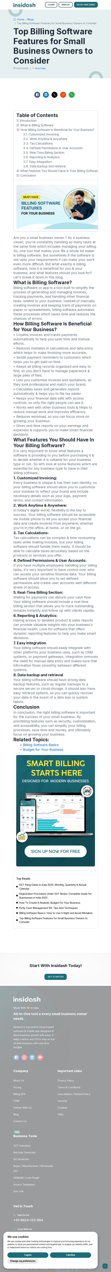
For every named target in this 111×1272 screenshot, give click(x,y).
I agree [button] (28, 1255)
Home (18, 19)
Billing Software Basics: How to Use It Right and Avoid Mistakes (56, 913)
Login (51, 4)
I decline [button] (70, 1255)
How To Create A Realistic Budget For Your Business (49, 902)
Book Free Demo (86, 4)
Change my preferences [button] (22, 1261)
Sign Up (65, 4)
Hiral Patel (40, 68)
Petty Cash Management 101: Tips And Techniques (48, 908)
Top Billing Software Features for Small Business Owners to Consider (53, 920)
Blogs (30, 19)
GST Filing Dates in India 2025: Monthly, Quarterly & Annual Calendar (52, 886)
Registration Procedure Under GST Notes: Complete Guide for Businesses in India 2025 (55, 895)
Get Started (56, 976)
